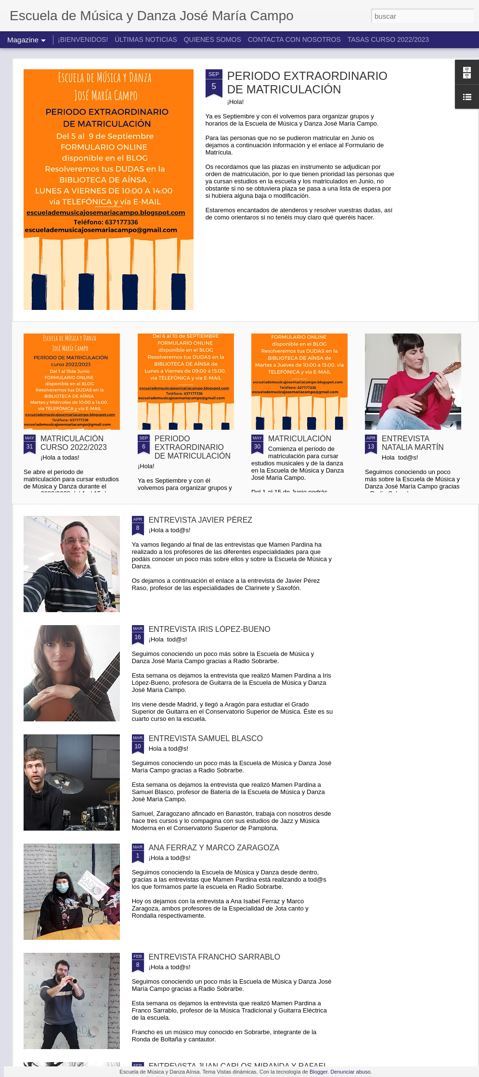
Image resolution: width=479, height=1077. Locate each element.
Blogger (318, 1072)
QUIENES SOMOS (212, 39)
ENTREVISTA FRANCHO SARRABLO (215, 957)
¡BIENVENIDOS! (83, 39)
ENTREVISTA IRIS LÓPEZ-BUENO (210, 629)
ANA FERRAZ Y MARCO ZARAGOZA (214, 848)
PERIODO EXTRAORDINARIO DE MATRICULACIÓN (307, 82)
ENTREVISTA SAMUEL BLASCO (206, 738)
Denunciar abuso (350, 1072)
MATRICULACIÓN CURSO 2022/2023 (73, 443)
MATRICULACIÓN (299, 439)
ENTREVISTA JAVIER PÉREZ (200, 520)
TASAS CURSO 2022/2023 (388, 39)
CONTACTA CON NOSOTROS (294, 39)
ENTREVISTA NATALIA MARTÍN (413, 443)
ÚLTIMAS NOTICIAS (146, 39)
